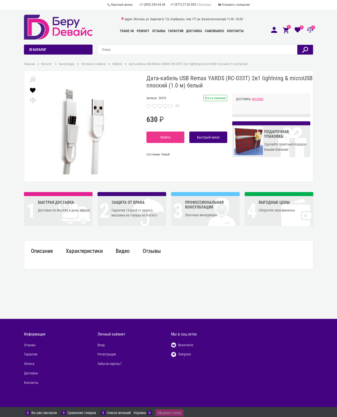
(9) (177, 106)
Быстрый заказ (208, 137)
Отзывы (158, 31)
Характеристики (84, 251)
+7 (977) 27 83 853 (183, 4)
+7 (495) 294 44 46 (152, 4)
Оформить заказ (169, 413)
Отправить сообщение (236, 4)
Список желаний (119, 413)
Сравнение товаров (81, 413)
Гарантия (175, 31)
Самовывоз (214, 31)
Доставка (194, 31)
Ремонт (143, 31)
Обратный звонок (122, 4)
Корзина (140, 413)
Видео (123, 251)
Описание (42, 251)
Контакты (235, 31)
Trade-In (127, 31)
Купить (165, 137)
